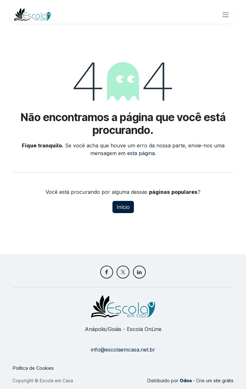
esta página (141, 153)
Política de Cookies (33, 368)
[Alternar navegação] (225, 14)
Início (123, 207)
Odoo (186, 380)
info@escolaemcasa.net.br (123, 349)
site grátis (223, 380)
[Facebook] (106, 272)
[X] (123, 272)
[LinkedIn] (139, 272)
